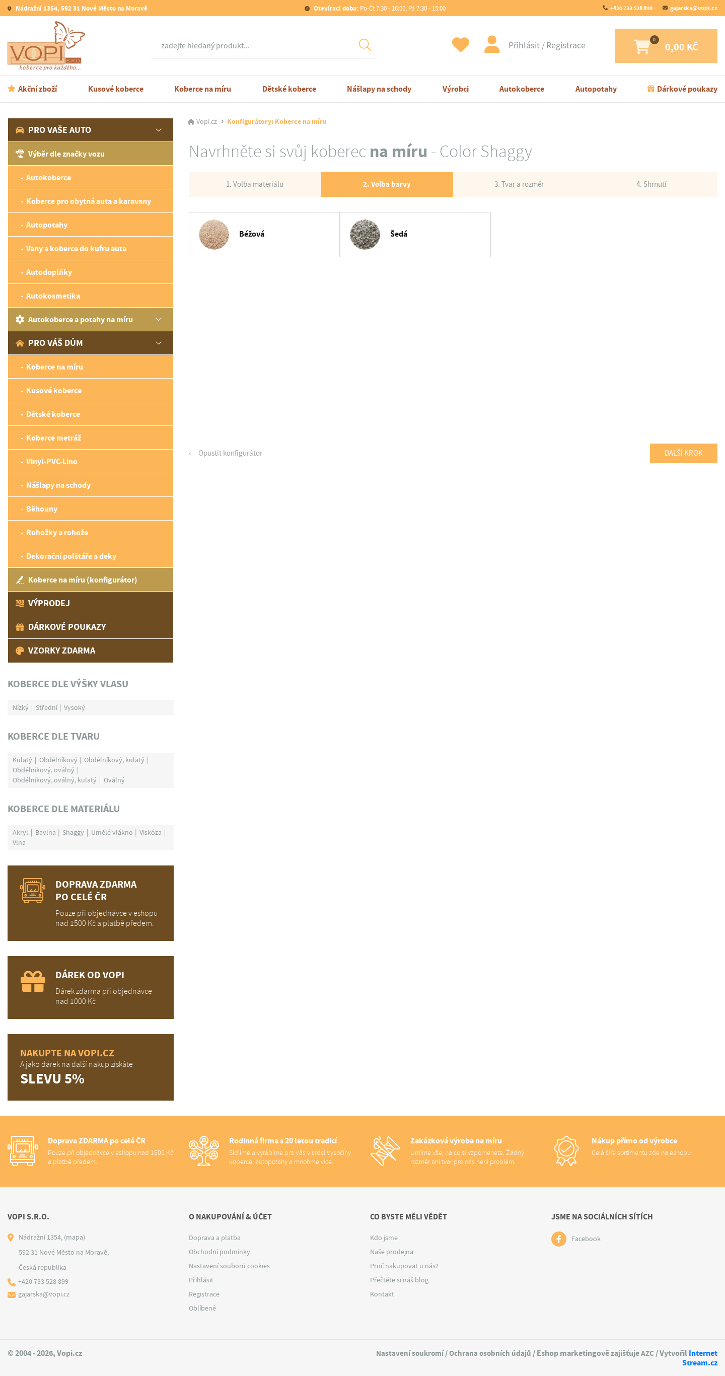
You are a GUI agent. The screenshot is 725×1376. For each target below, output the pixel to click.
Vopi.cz (206, 122)
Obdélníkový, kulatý (114, 759)
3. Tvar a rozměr (519, 185)
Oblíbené (202, 1308)
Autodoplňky (49, 272)
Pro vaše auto (53, 130)
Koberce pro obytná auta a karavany (88, 201)
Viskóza (150, 832)
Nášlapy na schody (379, 89)
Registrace (551, 45)
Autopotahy (596, 89)
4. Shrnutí (651, 185)
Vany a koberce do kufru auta (76, 248)
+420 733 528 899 (631, 8)
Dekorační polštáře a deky (71, 556)
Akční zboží (37, 89)
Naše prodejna (391, 1251)
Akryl (20, 832)
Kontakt (382, 1293)
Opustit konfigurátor (232, 455)
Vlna (19, 842)
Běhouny (41, 508)
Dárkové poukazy (687, 89)
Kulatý (22, 759)
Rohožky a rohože (57, 532)
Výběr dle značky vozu (60, 154)
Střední (46, 707)
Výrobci (456, 89)
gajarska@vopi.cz (693, 8)
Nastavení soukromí (407, 1353)
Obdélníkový (58, 759)
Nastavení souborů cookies (229, 1265)
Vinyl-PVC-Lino (52, 461)
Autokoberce (521, 89)
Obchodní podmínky (219, 1251)
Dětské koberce (289, 89)
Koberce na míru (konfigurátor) (76, 579)
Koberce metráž (53, 437)
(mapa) (74, 1237)
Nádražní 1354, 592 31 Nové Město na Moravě (81, 8)
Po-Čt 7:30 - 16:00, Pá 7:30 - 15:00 (379, 8)
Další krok (682, 456)
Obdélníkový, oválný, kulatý (55, 779)
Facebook (586, 1239)
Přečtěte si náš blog (399, 1279)
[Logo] (49, 45)
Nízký (21, 707)
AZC (647, 1353)
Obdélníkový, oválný (44, 769)
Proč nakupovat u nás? (404, 1265)
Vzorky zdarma (55, 650)
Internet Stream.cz (699, 1358)
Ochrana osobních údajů (489, 1353)
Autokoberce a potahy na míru (74, 319)
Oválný (114, 779)
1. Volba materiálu (255, 185)
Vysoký (74, 707)
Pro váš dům (49, 343)
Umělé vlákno (112, 832)
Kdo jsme (384, 1237)
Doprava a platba (215, 1237)
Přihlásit (511, 45)
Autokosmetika (53, 296)
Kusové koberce (115, 89)
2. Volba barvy (387, 185)
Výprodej (43, 603)
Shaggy (73, 832)
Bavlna (45, 832)
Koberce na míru (202, 89)
